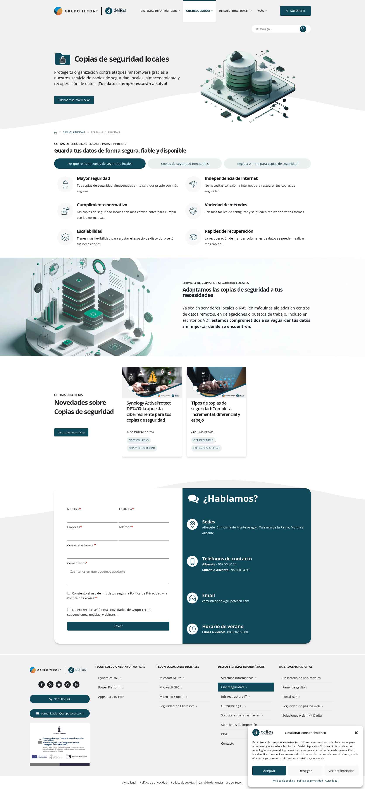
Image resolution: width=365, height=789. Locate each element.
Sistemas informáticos (159, 11)
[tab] (100, 163)
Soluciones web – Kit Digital (302, 715)
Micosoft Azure (170, 678)
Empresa (74, 527)
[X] (50, 684)
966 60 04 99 (240, 570)
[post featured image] (152, 382)
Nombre (74, 509)
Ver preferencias (341, 770)
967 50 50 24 (227, 564)
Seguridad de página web (301, 706)
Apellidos (126, 509)
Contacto (227, 743)
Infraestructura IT (234, 11)
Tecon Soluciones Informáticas (120, 667)
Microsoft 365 (169, 687)
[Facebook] (41, 684)
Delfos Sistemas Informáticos (241, 667)
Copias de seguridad (142, 448)
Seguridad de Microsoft (177, 706)
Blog (224, 734)
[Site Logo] (116, 11)
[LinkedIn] (76, 684)
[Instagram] (67, 684)
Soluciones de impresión (239, 725)
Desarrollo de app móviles (301, 678)
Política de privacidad (310, 780)
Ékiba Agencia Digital (295, 667)
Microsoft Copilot (172, 697)
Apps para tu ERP (111, 697)
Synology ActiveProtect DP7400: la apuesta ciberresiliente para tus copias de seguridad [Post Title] (149, 411)
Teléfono (126, 527)
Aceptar (269, 770)
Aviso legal (331, 780)
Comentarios (77, 563)
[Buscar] (303, 29)
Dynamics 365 (108, 678)
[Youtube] (59, 684)
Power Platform (109, 687)
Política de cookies (284, 780)
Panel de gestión (294, 687)
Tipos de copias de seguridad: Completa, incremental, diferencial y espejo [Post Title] (215, 411)
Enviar (118, 626)
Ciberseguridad (198, 11)
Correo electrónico (81, 545)
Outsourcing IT (232, 706)
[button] (356, 732)
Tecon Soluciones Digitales (177, 667)
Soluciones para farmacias (240, 715)
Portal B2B (290, 697)
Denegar (305, 770)
